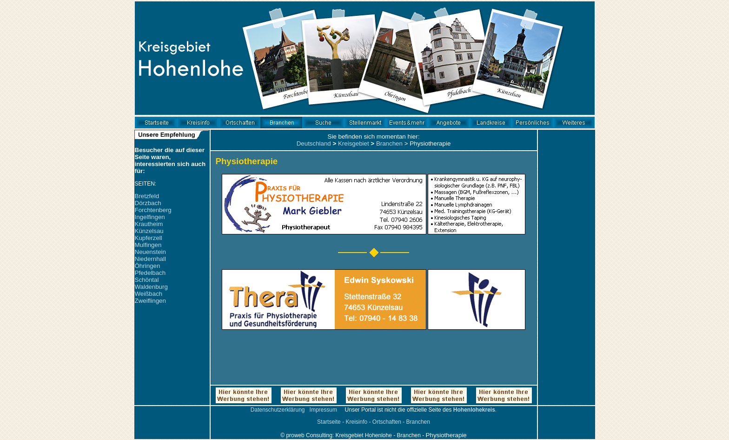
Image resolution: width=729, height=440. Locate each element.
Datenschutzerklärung (278, 410)
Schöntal (147, 279)
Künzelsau (149, 230)
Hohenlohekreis (474, 410)
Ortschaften (386, 422)
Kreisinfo (356, 422)
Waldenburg (151, 286)
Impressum (323, 410)
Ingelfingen (150, 216)
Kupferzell (148, 237)
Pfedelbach (150, 272)
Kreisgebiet (353, 143)
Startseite (329, 422)
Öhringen (147, 265)
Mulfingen (148, 244)
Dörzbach (148, 203)
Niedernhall (150, 258)
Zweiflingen (150, 300)
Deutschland (314, 143)
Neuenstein (150, 251)
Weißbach (149, 293)
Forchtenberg (153, 210)
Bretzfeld (147, 196)
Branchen (389, 143)
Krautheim (149, 223)
